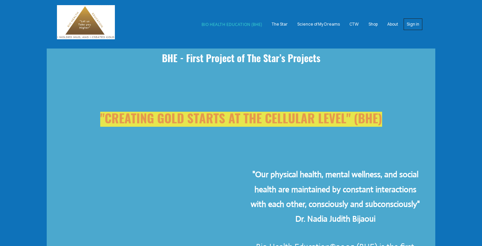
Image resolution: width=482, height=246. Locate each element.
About (392, 24)
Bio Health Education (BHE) (231, 24)
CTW (354, 24)
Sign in (413, 24)
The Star (280, 24)
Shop (373, 24)
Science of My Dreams (318, 24)
